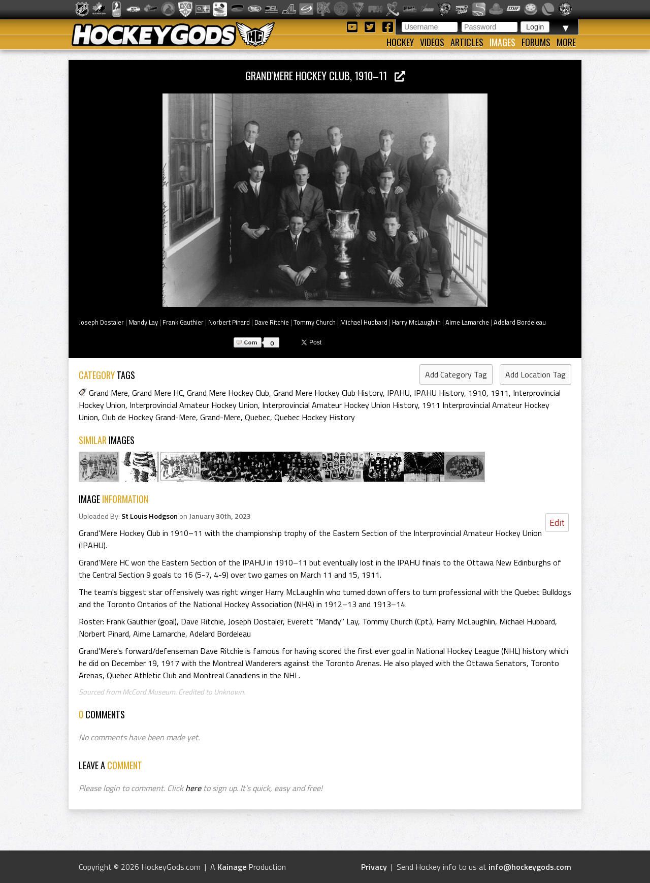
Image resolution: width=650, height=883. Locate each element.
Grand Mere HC (157, 393)
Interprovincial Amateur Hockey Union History (340, 405)
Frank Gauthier (183, 322)
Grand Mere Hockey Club (228, 393)
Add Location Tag (535, 374)
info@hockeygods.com (530, 867)
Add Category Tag (456, 374)
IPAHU (398, 393)
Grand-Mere (220, 417)
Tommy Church (315, 322)
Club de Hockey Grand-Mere (149, 417)
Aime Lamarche (467, 322)
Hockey (400, 42)
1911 (500, 393)
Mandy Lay (143, 322)
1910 (477, 393)
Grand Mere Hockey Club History (328, 393)
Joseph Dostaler (101, 322)
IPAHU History (439, 393)
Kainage (231, 867)
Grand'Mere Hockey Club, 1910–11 (325, 75)
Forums (536, 42)
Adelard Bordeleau (520, 322)
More (566, 42)
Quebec (257, 417)
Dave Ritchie (271, 322)
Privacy (374, 867)
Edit (557, 522)
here (193, 788)
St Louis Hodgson (149, 516)
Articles (466, 42)
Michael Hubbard (363, 322)
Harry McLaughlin (416, 322)
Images (502, 42)
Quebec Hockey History (314, 417)
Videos (432, 42)
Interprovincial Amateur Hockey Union (193, 405)
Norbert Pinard (229, 322)
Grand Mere (108, 393)
